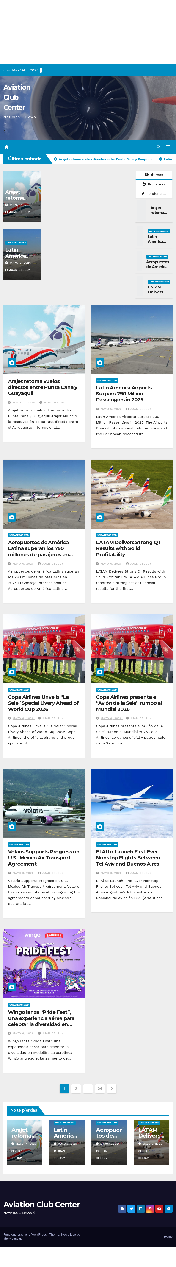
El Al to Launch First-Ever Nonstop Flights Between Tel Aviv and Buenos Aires (128, 858)
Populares (154, 184)
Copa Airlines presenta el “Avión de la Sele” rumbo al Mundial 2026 (129, 703)
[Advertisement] (88, 32)
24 (99, 1088)
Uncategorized (16, 242)
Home (168, 1236)
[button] (158, 147)
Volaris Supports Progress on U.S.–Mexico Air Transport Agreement (44, 858)
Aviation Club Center (16, 97)
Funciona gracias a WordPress (25, 1234)
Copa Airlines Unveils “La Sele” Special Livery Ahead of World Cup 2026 (43, 703)
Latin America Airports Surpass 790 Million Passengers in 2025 (124, 393)
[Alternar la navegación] (168, 147)
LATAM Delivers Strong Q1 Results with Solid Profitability (128, 548)
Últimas (154, 175)
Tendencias (154, 193)
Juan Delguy (18, 211)
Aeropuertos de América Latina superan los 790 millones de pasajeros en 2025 (38, 551)
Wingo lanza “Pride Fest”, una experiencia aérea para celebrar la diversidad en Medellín (41, 1021)
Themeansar (12, 1238)
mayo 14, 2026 (21, 204)
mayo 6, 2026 (20, 262)
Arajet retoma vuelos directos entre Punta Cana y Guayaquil (42, 387)
